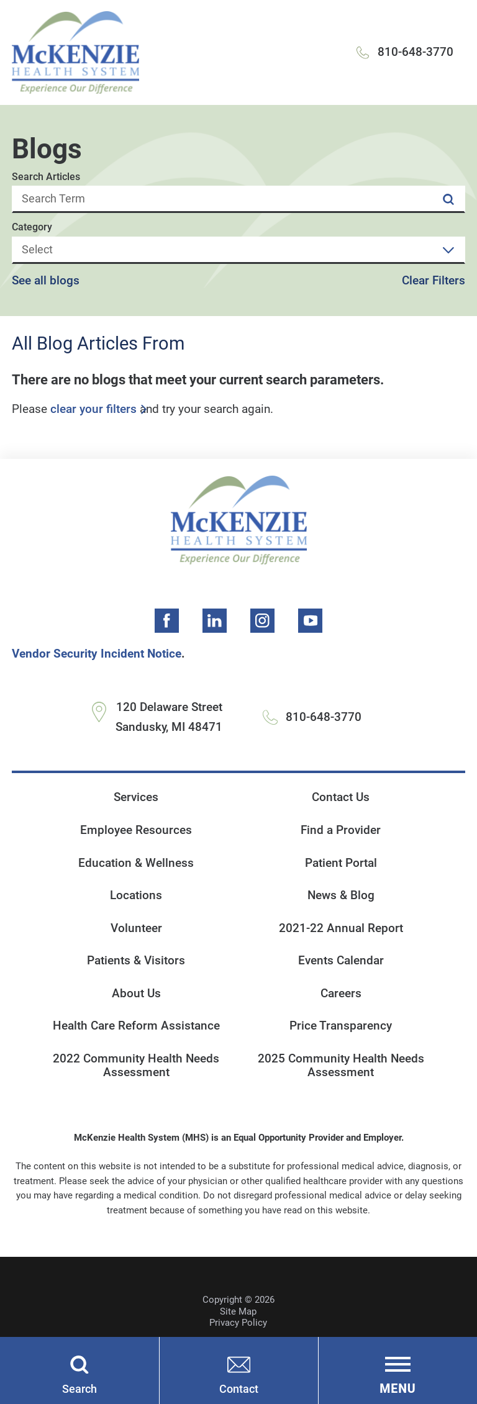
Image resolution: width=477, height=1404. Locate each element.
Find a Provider (341, 830)
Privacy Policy (238, 1323)
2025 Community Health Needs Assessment (341, 1066)
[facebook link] (167, 621)
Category (32, 227)
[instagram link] (262, 621)
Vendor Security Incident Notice (96, 654)
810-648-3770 (415, 52)
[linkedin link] (214, 621)
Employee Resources (136, 830)
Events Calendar (341, 961)
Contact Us (341, 798)
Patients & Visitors (136, 961)
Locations (136, 895)
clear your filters (93, 409)
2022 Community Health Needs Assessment (136, 1066)
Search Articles (46, 177)
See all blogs (46, 281)
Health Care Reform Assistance (136, 1026)
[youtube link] (310, 621)
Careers (340, 993)
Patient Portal (341, 863)
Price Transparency (340, 1026)
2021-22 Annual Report (341, 928)
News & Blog (341, 895)
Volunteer (136, 928)
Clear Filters (433, 281)
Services (136, 798)
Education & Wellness (136, 863)
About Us (136, 993)
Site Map (238, 1311)
